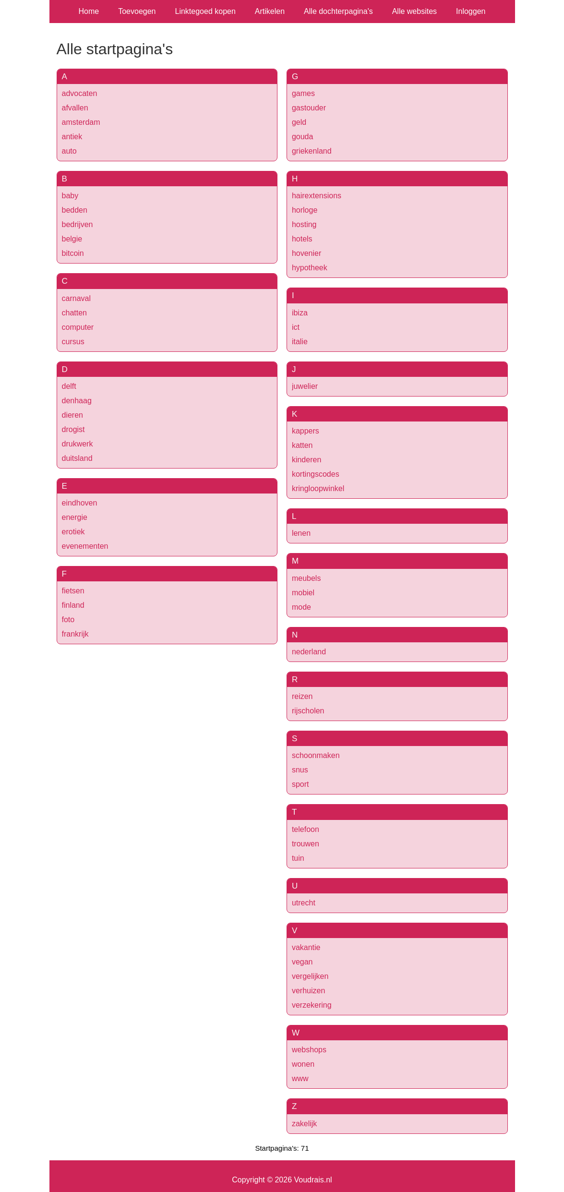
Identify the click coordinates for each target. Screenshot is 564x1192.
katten (302, 445)
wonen (303, 1064)
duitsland (77, 458)
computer (78, 327)
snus (300, 770)
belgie (72, 239)
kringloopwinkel (318, 488)
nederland (309, 652)
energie (74, 517)
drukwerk (77, 444)
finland (73, 605)
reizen (302, 696)
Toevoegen (137, 11)
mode (301, 607)
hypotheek (309, 268)
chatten (74, 313)
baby (70, 196)
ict (296, 327)
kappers (305, 431)
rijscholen (308, 711)
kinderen (306, 460)
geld (299, 122)
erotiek (73, 532)
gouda (302, 136)
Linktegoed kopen (205, 11)
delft (69, 386)
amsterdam (81, 122)
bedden (74, 210)
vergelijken (310, 976)
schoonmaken (316, 755)
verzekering (312, 1005)
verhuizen (308, 991)
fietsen (73, 591)
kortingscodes (315, 474)
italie (300, 341)
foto (68, 619)
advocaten (79, 93)
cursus (73, 341)
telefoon (305, 829)
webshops (309, 1050)
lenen (301, 533)
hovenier (306, 253)
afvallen (75, 108)
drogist (73, 429)
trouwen (305, 844)
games (303, 93)
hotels (302, 239)
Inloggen (470, 11)
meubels (306, 578)
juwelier (305, 386)
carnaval (76, 298)
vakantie (306, 947)
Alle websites (414, 11)
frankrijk (75, 634)
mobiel (303, 593)
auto (69, 151)
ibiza (300, 313)
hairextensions (316, 196)
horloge (304, 210)
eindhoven (79, 503)
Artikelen (270, 11)
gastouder (309, 108)
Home (89, 11)
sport (300, 784)
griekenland (312, 151)
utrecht (303, 903)
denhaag (77, 401)
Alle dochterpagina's (338, 11)
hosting (304, 224)
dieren (72, 415)
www (300, 1078)
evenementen (85, 546)
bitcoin (73, 253)
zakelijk (304, 1124)
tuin (298, 858)
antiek (72, 136)
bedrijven (77, 224)
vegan (302, 962)
